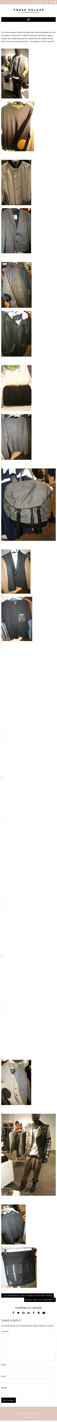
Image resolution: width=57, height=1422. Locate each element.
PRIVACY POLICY (33, 1414)
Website (4, 1387)
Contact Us (21, 1414)
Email (3, 1376)
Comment (5, 1331)
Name (4, 1364)
